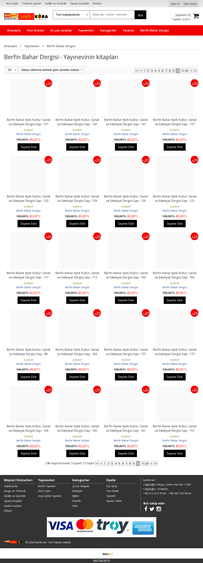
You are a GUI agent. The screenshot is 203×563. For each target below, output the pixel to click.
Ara (140, 15)
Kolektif (28, 130)
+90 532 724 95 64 (180, 493)
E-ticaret (96, 553)
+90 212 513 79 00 (154, 493)
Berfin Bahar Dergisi (28, 134)
